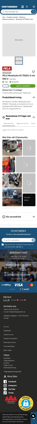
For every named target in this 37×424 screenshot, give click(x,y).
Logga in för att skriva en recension (13, 130)
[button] (18, 40)
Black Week (8, 350)
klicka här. (20, 422)
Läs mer (19, 247)
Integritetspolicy (9, 360)
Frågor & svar (8, 365)
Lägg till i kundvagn (23, 86)
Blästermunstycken (8, 19)
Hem (3, 17)
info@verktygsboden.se (17, 312)
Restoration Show (10, 342)
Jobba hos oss (8, 334)
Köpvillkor (7, 358)
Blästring (22, 17)
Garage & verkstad (12, 17)
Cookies (6, 363)
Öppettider (7, 331)
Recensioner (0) (8, 123)
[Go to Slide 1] (19, 61)
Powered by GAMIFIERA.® (9, 208)
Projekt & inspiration (10, 338)
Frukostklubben (9, 346)
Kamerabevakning (10, 368)
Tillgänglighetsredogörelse (12, 371)
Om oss (6, 327)
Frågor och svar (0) (22, 123)
